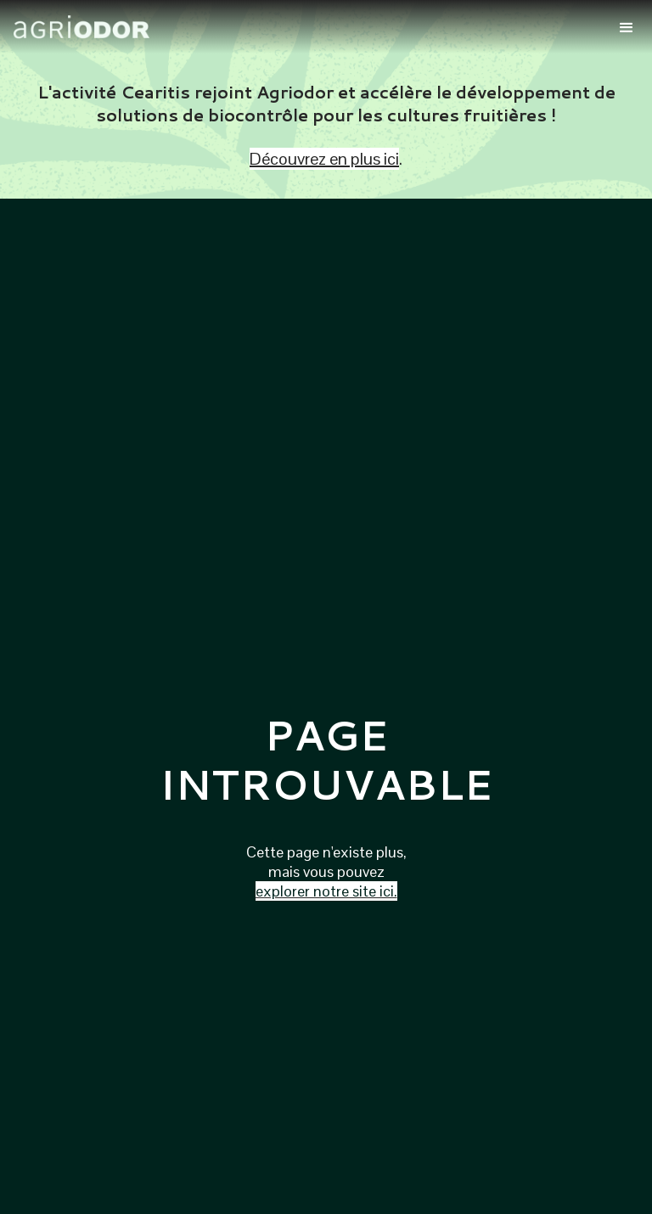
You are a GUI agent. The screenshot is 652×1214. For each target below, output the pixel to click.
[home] (307, 27)
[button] (626, 26)
